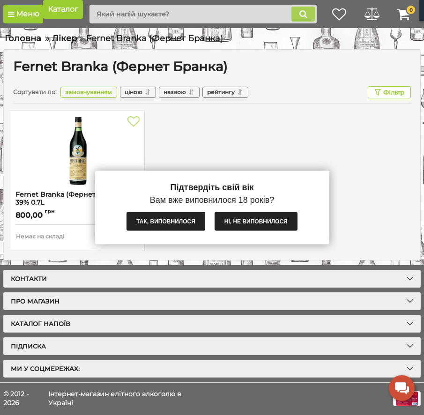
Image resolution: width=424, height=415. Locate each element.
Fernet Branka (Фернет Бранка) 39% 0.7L (70, 199)
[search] (202, 14)
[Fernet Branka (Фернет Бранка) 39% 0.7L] (77, 151)
